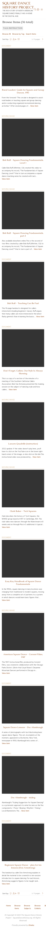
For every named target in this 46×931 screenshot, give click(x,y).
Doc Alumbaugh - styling (23, 797)
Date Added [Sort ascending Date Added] (19, 39)
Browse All (6, 34)
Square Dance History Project (18, 5)
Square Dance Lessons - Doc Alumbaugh (23, 727)
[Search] (38, 9)
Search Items (31, 34)
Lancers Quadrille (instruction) (23, 443)
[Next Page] (43, 39)
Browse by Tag (18, 34)
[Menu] (42, 9)
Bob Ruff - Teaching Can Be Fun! (23, 303)
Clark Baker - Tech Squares (23, 511)
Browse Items (17, 907)
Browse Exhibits (38, 907)
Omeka (31, 925)
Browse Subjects (27, 907)
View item (34, 106)
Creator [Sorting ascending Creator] (14, 39)
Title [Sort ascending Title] (11, 39)
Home (8, 905)
